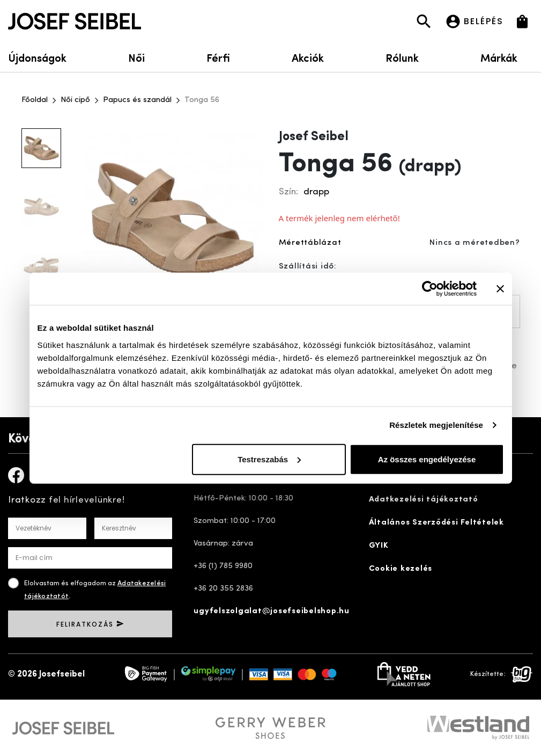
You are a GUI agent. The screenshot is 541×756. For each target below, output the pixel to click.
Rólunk (402, 57)
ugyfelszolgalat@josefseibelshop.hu (272, 611)
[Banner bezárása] (500, 289)
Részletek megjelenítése (436, 425)
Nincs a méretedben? (474, 243)
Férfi (218, 57)
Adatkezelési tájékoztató (423, 500)
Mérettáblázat (310, 243)
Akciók (308, 57)
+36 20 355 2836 (223, 589)
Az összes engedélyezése (427, 458)
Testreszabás (269, 458)
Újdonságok (37, 57)
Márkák (506, 57)
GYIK (379, 546)
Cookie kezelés (401, 569)
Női (136, 57)
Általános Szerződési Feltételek (436, 523)
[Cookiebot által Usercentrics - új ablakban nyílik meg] (430, 289)
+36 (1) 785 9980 (223, 566)
